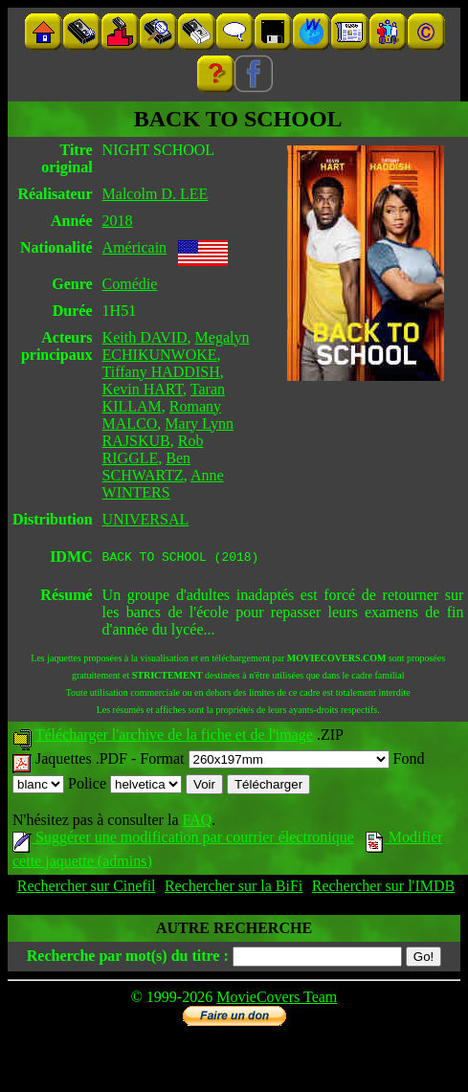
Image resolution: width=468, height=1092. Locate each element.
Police (125, 786)
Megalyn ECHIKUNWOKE (176, 346)
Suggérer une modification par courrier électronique (183, 840)
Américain (134, 247)
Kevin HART (143, 389)
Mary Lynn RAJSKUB (168, 432)
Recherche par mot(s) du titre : (128, 958)
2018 (117, 220)
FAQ (197, 822)
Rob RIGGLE (153, 449)
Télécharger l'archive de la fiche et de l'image (174, 737)
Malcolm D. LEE (155, 194)
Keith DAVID (145, 337)
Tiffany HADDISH (161, 372)
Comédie (130, 284)
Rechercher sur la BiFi (233, 888)
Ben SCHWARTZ (146, 466)
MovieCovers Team (276, 1000)
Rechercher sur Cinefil (86, 888)
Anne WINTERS (163, 484)
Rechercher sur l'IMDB (384, 888)
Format (264, 761)
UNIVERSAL (145, 519)
